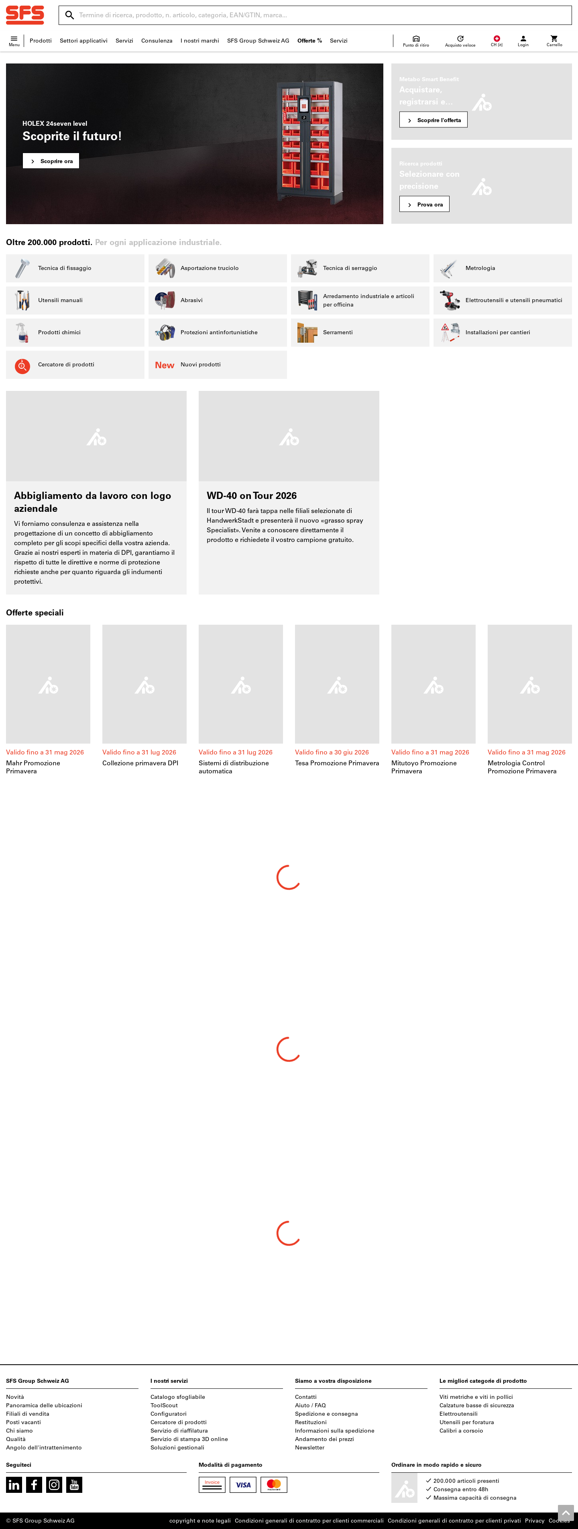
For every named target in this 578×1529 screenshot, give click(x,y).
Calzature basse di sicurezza (477, 1405)
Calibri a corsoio (461, 1430)
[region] (289, 700)
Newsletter (309, 1447)
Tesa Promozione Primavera (337, 763)
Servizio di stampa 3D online (189, 1439)
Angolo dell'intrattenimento (44, 1447)
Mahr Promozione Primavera (33, 767)
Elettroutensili (459, 1413)
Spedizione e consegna (326, 1413)
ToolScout (164, 1405)
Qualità (16, 1439)
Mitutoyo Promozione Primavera (424, 767)
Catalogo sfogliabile (178, 1397)
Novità (15, 1397)
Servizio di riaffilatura (179, 1430)
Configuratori (169, 1413)
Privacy (535, 1520)
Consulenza (157, 40)
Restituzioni (311, 1422)
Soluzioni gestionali (177, 1447)
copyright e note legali (200, 1520)
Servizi (124, 40)
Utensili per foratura (467, 1422)
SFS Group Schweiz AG (258, 40)
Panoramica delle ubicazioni (44, 1405)
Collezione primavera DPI (140, 763)
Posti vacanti (23, 1422)
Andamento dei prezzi (324, 1439)
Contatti (306, 1397)
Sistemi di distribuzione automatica (234, 767)
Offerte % (309, 40)
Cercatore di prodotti (179, 1422)
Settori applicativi (84, 40)
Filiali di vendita (27, 1413)
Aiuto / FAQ (310, 1405)
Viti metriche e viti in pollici (476, 1397)
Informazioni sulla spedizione (334, 1430)
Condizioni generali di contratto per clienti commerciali (309, 1520)
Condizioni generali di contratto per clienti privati (454, 1520)
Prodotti (41, 40)
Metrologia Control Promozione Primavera (522, 767)
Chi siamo (19, 1430)
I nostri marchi (200, 40)
